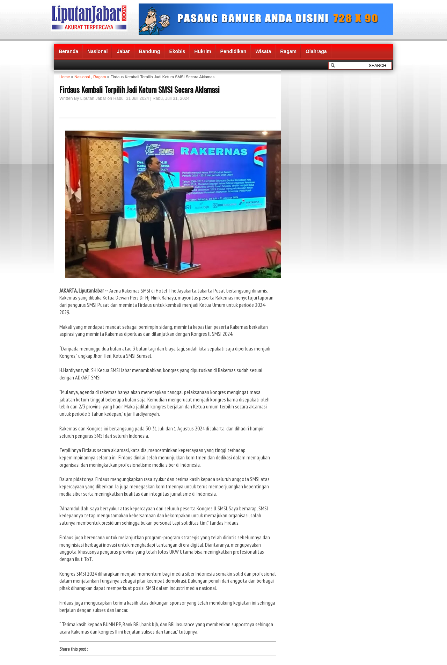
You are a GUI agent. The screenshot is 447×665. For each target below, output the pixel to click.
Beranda (68, 51)
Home (64, 77)
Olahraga (316, 51)
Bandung (149, 51)
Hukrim (202, 51)
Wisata (263, 51)
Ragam (288, 51)
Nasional (97, 51)
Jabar (123, 51)
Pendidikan (233, 51)
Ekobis (177, 51)
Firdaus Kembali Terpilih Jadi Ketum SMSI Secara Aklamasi (139, 89)
